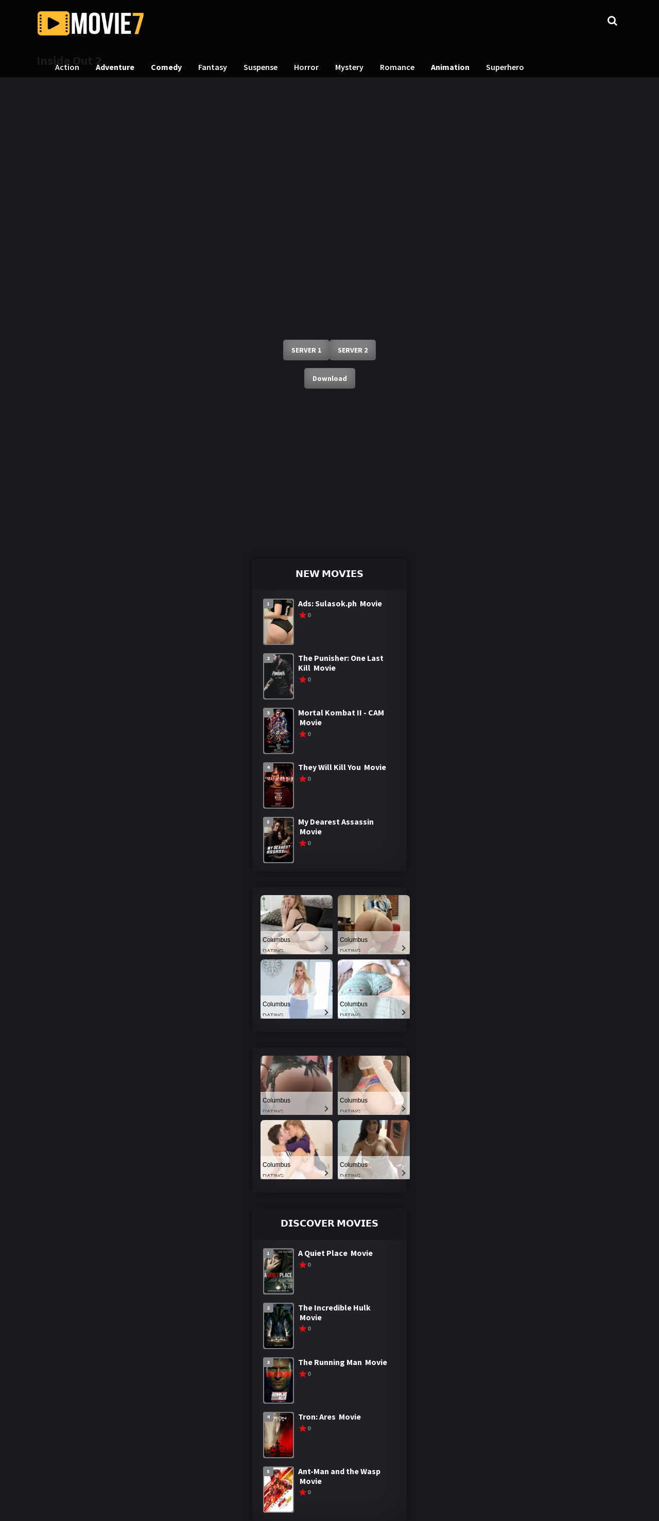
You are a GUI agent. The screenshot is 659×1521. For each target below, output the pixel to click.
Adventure (115, 67)
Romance (397, 67)
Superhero (505, 67)
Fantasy (212, 67)
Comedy (166, 67)
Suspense (261, 67)
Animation (450, 67)
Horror (306, 67)
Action (67, 67)
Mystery (349, 67)
